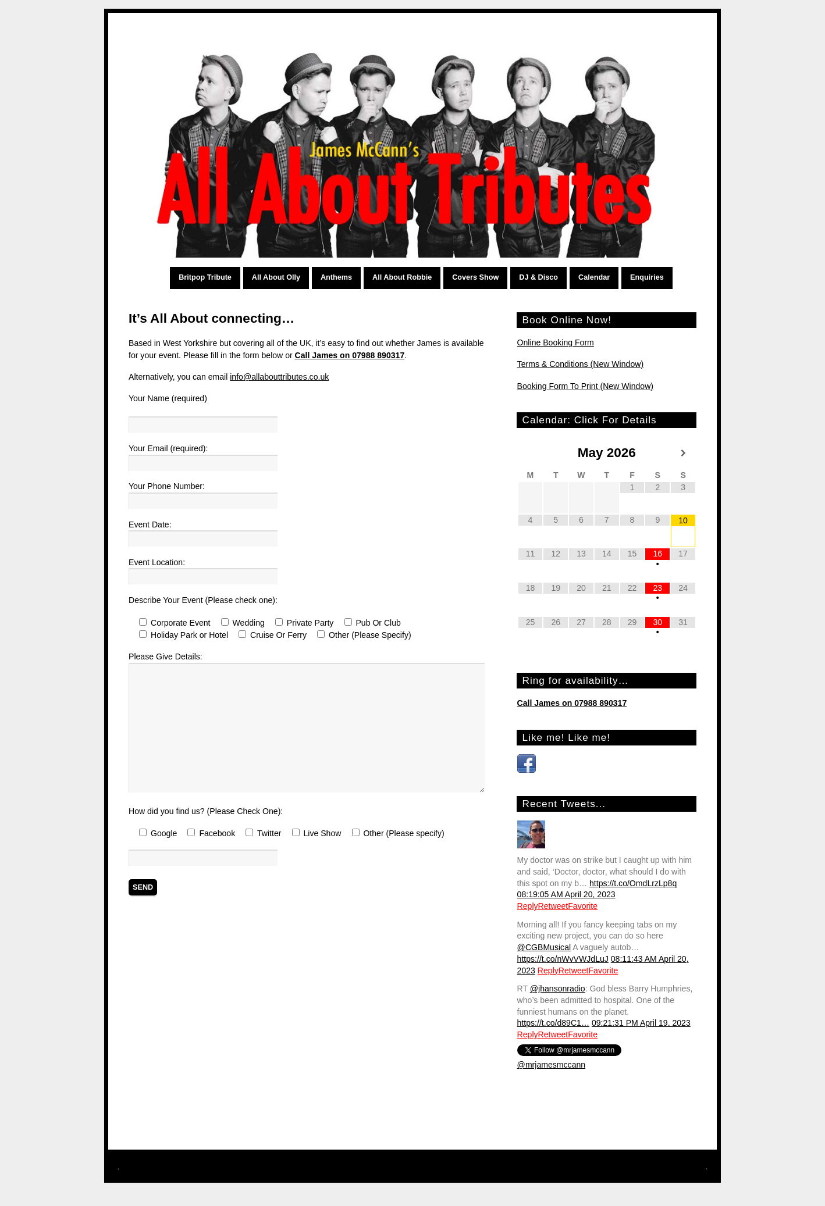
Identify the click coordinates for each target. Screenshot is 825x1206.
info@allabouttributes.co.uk (279, 376)
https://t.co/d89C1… (553, 1022)
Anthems (336, 277)
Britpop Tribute (205, 277)
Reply (527, 906)
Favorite (583, 906)
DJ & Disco (538, 277)
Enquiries (647, 277)
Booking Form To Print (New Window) (585, 386)
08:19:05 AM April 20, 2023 (566, 894)
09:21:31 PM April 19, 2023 (641, 1022)
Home (160, 278)
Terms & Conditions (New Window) (580, 364)
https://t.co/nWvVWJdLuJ (563, 959)
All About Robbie (402, 277)
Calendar (594, 277)
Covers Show (475, 277)
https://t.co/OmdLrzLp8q (633, 883)
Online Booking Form (555, 342)
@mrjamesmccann (551, 1064)
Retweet (553, 906)
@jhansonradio (557, 988)
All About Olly (276, 277)
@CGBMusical (544, 947)
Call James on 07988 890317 (350, 355)
